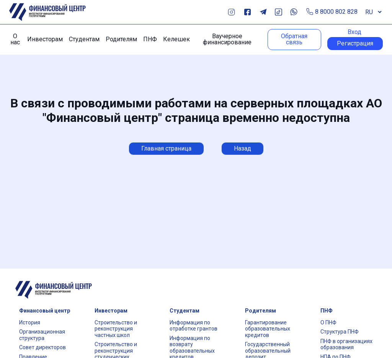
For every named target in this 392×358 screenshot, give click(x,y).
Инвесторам (45, 39)
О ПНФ (328, 322)
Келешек (176, 39)
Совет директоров (42, 347)
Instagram (231, 12)
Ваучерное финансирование (227, 39)
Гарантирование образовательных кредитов (267, 328)
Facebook (247, 12)
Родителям (121, 39)
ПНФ (150, 39)
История (29, 322)
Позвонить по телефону (310, 12)
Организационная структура (42, 335)
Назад (242, 148)
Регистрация (355, 43)
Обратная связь (294, 39)
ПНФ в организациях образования (346, 344)
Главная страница (166, 148)
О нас (15, 39)
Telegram (263, 12)
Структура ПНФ (339, 332)
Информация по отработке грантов (193, 325)
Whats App (294, 12)
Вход (354, 32)
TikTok (278, 12)
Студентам (84, 39)
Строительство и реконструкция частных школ (116, 328)
